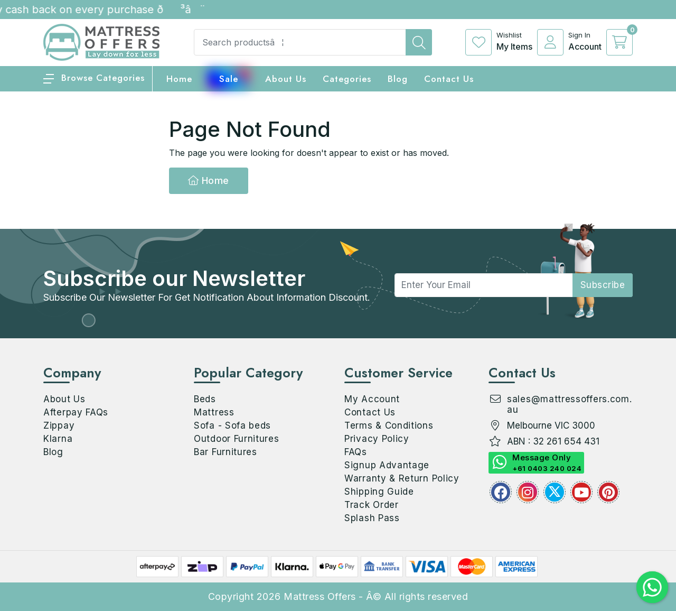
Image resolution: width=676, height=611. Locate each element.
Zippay (58, 425)
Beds (205, 399)
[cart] (619, 42)
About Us (285, 78)
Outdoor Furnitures (236, 438)
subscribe (602, 285)
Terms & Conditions (389, 425)
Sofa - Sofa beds (232, 425)
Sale (228, 78)
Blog (53, 452)
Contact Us (449, 78)
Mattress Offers (320, 596)
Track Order (371, 504)
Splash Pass (372, 518)
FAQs (355, 452)
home (179, 78)
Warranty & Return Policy (401, 478)
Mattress (214, 412)
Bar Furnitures (225, 452)
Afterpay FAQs (75, 412)
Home (208, 180)
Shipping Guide (379, 491)
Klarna (57, 438)
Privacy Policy (376, 438)
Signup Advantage (386, 465)
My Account (372, 399)
